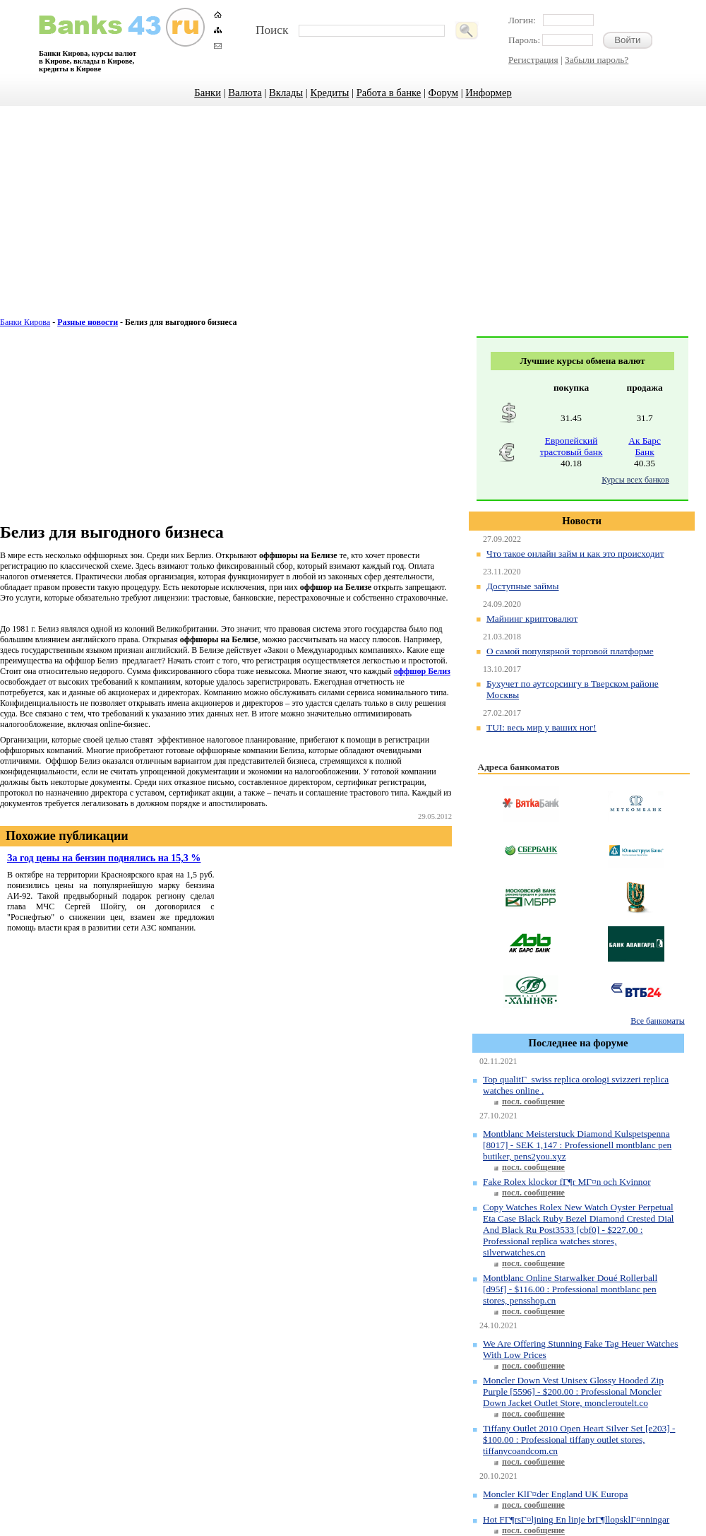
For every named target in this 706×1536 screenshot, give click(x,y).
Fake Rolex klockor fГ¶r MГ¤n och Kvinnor (567, 1181)
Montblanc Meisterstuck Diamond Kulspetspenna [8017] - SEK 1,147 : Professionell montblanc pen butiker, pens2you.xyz (577, 1145)
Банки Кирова (25, 322)
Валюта (245, 92)
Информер (488, 92)
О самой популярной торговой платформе (570, 651)
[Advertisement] (353, 219)
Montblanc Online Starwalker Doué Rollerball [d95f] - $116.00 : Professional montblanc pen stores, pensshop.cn (570, 1289)
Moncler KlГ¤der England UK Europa (555, 1494)
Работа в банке (389, 92)
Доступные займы (522, 586)
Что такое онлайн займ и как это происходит (575, 553)
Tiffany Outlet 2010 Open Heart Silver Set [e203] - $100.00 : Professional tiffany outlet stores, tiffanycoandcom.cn (579, 1439)
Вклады (286, 92)
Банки (207, 92)
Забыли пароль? (596, 59)
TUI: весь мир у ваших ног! (541, 727)
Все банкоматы (657, 1021)
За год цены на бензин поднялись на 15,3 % (104, 857)
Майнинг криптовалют (532, 618)
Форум (443, 92)
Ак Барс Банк (644, 446)
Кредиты (329, 92)
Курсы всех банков (635, 480)
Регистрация (533, 59)
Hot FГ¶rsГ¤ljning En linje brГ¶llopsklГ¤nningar (576, 1519)
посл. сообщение (533, 1101)
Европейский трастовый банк (571, 446)
